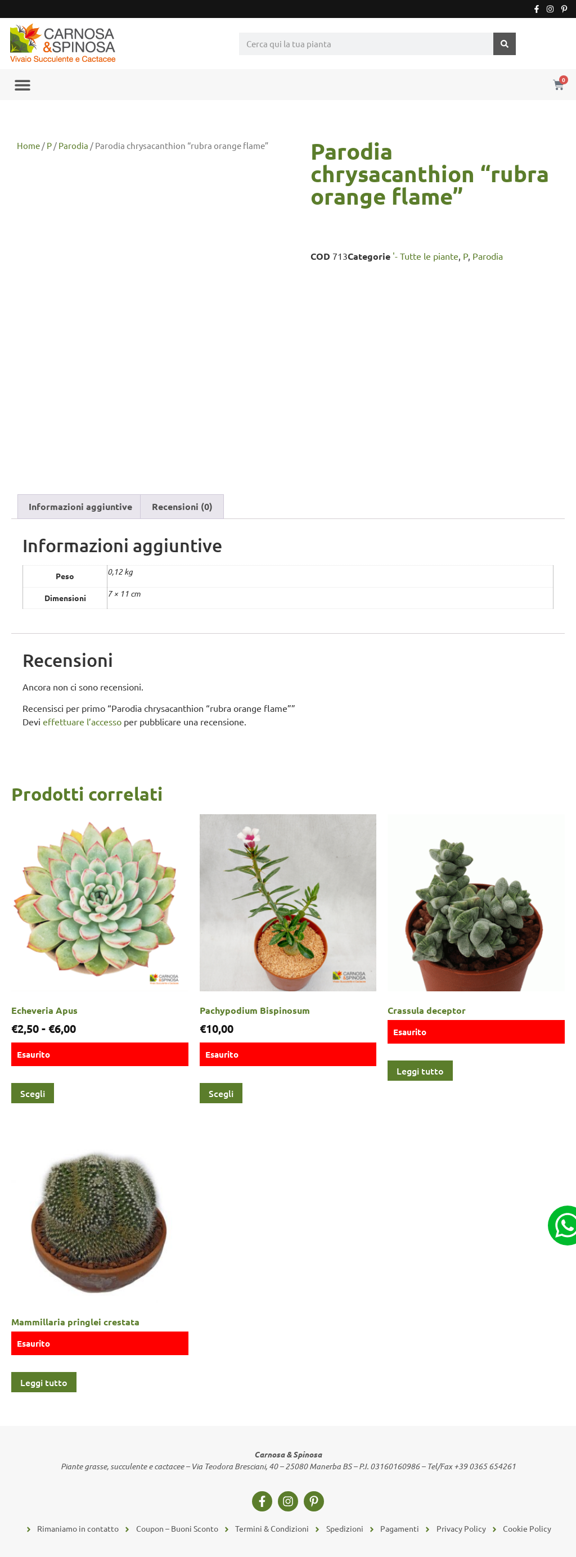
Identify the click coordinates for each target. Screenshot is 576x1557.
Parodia (73, 145)
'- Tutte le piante (425, 255)
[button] (22, 84)
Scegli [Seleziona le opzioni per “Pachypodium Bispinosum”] (221, 1093)
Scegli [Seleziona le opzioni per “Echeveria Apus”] (32, 1093)
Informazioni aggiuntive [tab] (80, 506)
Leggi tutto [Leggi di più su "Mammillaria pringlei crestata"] (44, 1382)
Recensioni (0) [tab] (182, 506)
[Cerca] (504, 44)
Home (28, 145)
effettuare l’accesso (82, 721)
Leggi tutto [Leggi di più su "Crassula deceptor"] (420, 1070)
